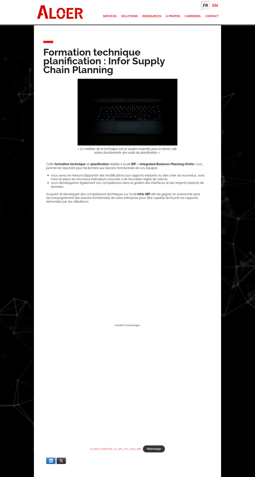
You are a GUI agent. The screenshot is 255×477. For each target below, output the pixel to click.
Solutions (129, 16)
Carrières (193, 16)
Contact (212, 16)
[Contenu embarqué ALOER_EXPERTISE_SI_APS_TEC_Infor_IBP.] (127, 325)
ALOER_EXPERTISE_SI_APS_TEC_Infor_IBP (115, 448)
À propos (173, 16)
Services (110, 16)
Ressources (151, 16)
